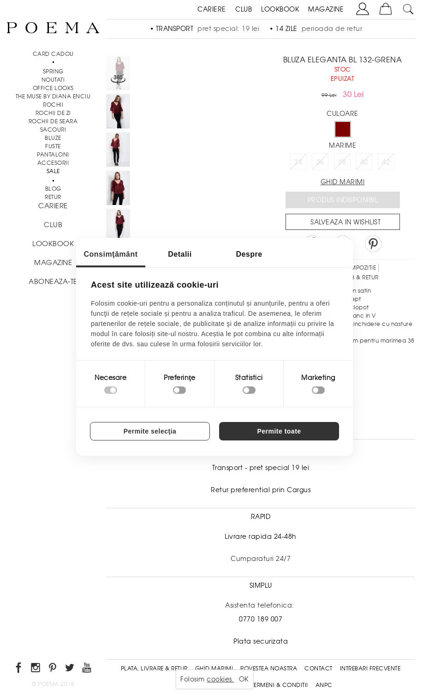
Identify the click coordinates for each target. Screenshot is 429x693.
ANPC (324, 685)
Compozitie (358, 268)
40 (364, 162)
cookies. (220, 679)
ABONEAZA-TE (53, 281)
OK (244, 679)
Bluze (53, 138)
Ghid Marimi (214, 668)
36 (320, 162)
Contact (318, 668)
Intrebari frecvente (370, 668)
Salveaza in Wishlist (345, 222)
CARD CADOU (53, 54)
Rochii (53, 105)
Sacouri (53, 130)
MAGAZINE (326, 9)
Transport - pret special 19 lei (261, 467)
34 (298, 162)
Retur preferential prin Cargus (260, 490)
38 (342, 162)
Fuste (53, 146)
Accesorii (53, 163)
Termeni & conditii (279, 685)
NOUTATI (53, 80)
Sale (53, 171)
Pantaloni (53, 154)
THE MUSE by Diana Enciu (53, 96)
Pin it (373, 243)
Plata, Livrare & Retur (154, 668)
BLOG (53, 189)
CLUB (243, 9)
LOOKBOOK (280, 9)
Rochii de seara (53, 121)
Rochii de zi (53, 113)
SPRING (53, 71)
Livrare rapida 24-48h (261, 536)
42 (386, 162)
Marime (342, 145)
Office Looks (53, 88)
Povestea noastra (268, 668)
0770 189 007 (260, 619)
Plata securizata (260, 641)
